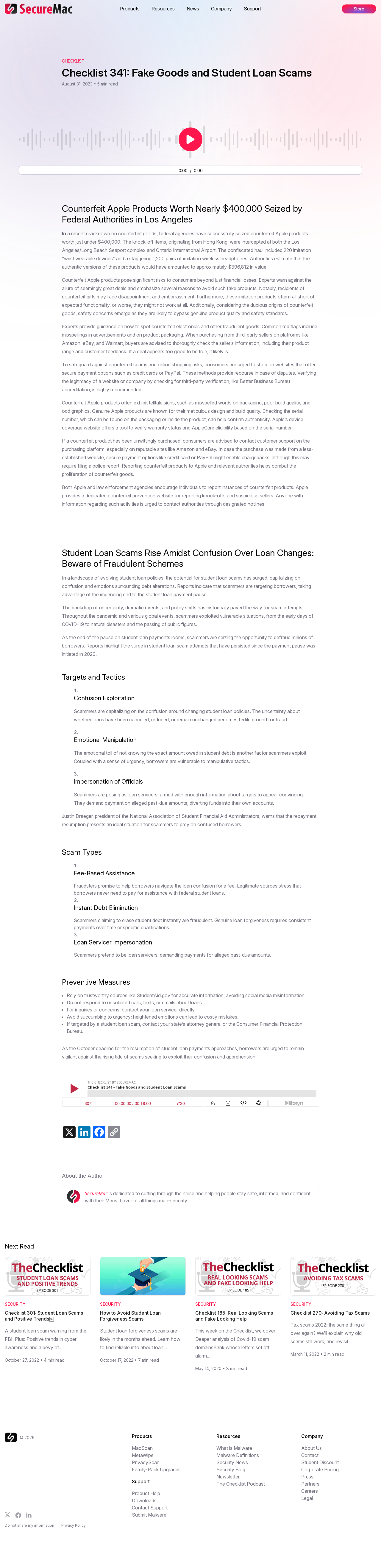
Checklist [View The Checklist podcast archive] (73, 60)
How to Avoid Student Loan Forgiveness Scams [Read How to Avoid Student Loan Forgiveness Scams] (130, 1316)
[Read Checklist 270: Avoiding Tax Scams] (333, 1276)
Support (252, 9)
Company (221, 9)
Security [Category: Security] (15, 1304)
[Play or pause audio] (190, 139)
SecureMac (96, 1193)
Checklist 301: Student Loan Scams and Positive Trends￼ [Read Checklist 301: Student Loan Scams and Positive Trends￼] (44, 1316)
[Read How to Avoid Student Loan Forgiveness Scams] (143, 1276)
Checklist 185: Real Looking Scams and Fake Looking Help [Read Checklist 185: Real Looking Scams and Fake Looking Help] (234, 1316)
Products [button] (130, 9)
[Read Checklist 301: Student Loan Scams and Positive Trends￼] (47, 1276)
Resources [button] (163, 9)
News (193, 9)
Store (359, 8)
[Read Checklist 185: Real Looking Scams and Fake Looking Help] (238, 1276)
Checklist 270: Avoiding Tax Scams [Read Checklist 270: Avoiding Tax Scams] (330, 1313)
